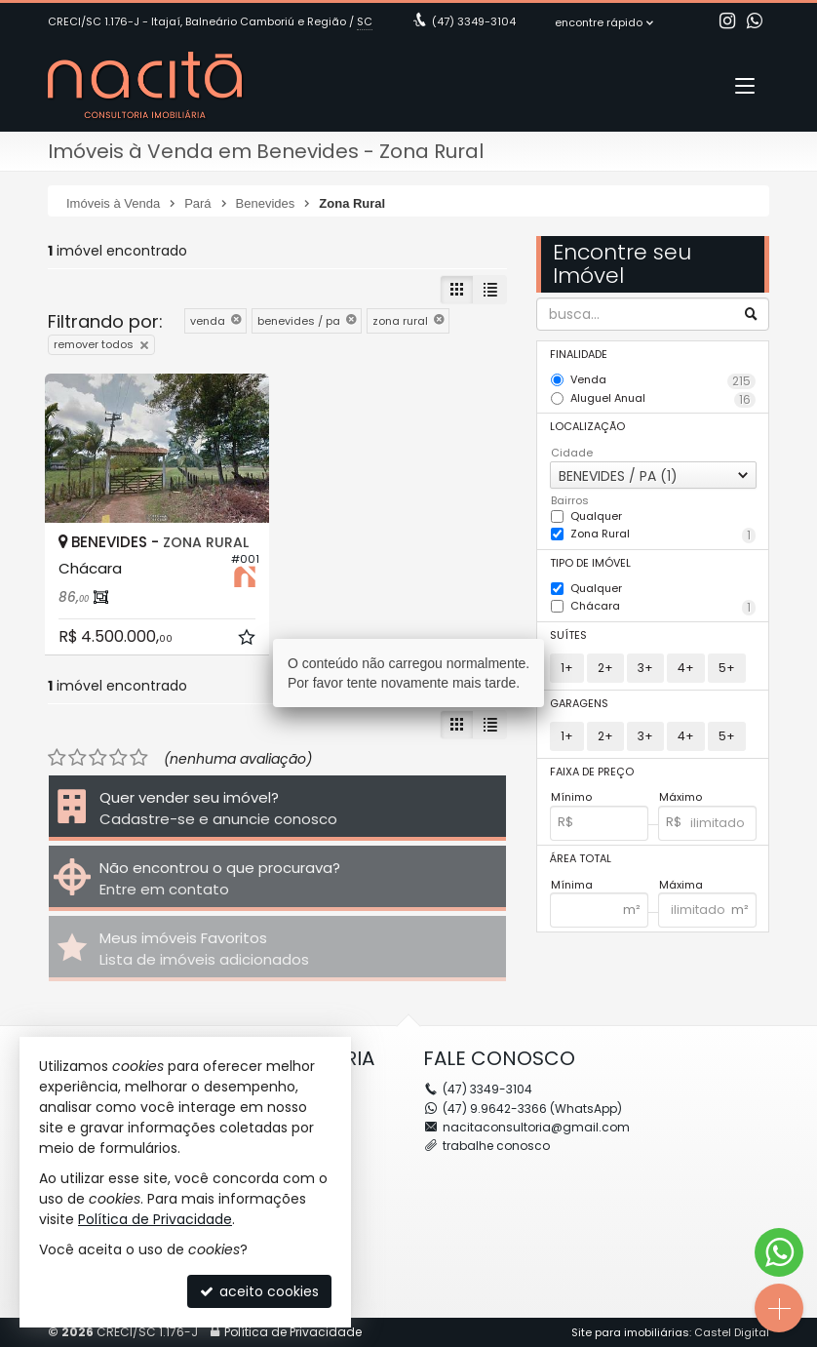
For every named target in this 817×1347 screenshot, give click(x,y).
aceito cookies (259, 1291)
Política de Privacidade (155, 1219)
